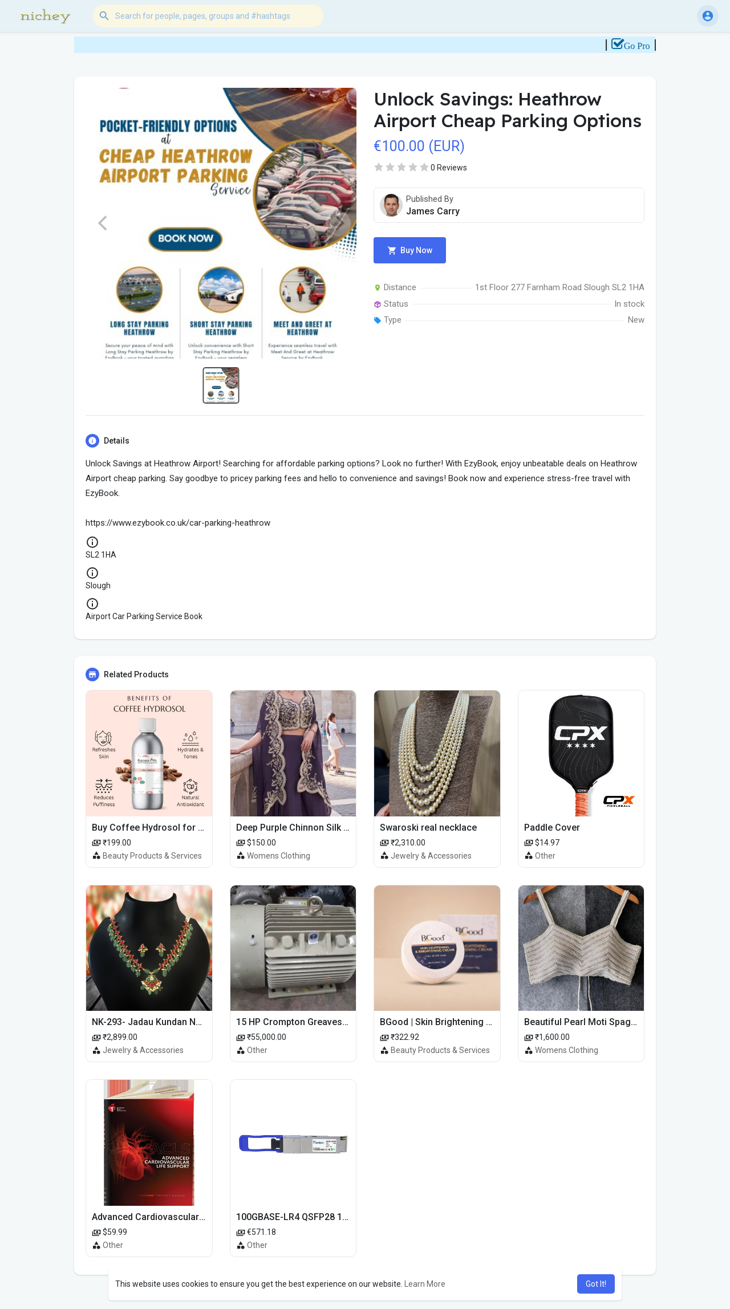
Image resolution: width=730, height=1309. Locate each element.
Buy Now (409, 250)
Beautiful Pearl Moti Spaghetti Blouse (602, 1022)
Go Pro (645, 46)
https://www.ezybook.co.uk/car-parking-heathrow (178, 523)
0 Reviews (449, 167)
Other (545, 855)
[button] (208, 16)
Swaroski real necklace (428, 827)
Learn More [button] (424, 1283)
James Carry (433, 211)
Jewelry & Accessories (431, 855)
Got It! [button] (596, 1283)
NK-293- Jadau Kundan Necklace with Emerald (188, 1022)
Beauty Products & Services (152, 855)
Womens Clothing (278, 855)
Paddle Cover (552, 827)
